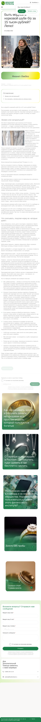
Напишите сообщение (9, 633)
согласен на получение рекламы (23, 644)
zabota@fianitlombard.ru (11, 677)
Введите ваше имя (8, 612)
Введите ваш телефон (9, 626)
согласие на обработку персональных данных (17, 653)
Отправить (20, 648)
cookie (18, 720)
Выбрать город (32, 11)
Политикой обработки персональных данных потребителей (21, 654)
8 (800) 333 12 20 (9, 671)
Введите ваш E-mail (8, 619)
